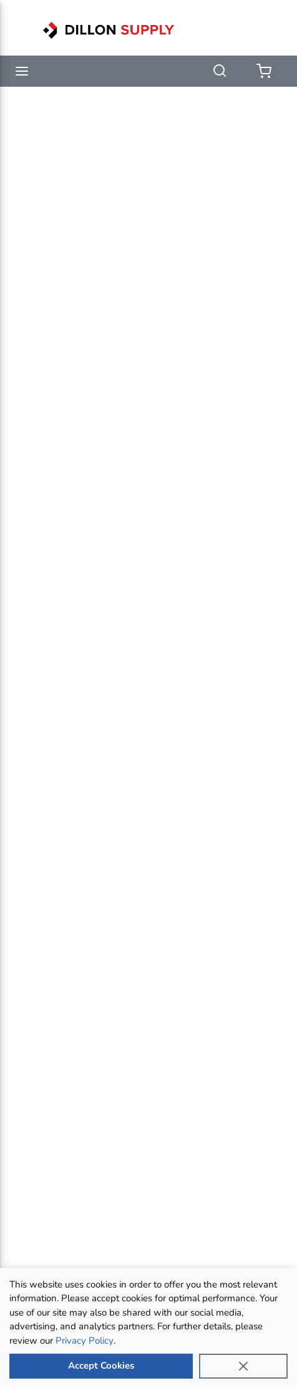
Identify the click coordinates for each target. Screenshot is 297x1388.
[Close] (243, 1366)
